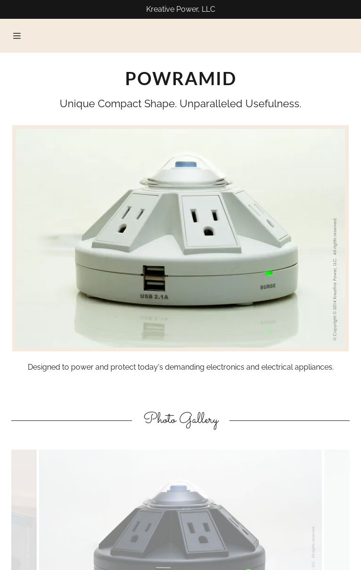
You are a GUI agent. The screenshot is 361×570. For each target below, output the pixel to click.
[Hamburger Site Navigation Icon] (17, 35)
